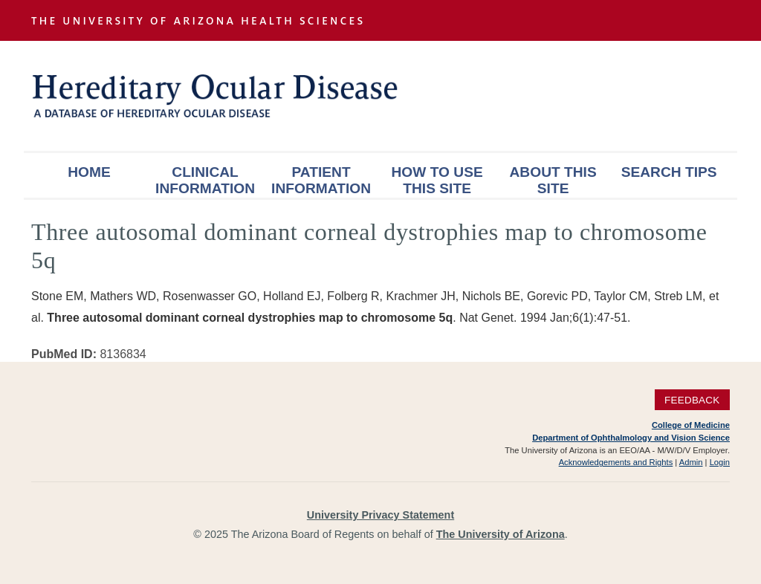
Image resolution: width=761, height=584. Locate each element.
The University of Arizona (500, 534)
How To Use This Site (436, 180)
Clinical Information (205, 180)
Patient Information (321, 180)
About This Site (553, 180)
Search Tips (669, 172)
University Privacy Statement (380, 515)
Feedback (692, 399)
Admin (691, 462)
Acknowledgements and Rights (616, 462)
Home (89, 172)
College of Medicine (691, 425)
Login (720, 462)
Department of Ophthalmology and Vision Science (631, 437)
